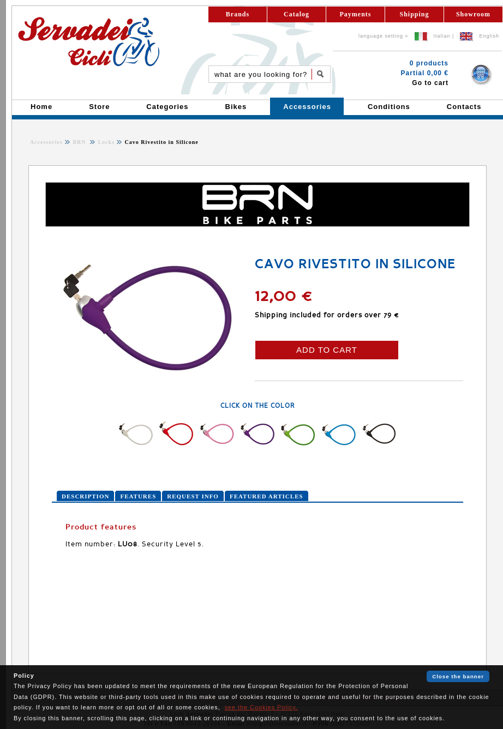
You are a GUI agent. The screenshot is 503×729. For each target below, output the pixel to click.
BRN (80, 142)
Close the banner (458, 676)
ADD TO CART (326, 349)
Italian (442, 36)
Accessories (46, 142)
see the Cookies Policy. (261, 707)
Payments (356, 14)
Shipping (414, 14)
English (489, 36)
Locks (105, 142)
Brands (237, 14)
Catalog (296, 14)
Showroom (473, 14)
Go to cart (430, 83)
